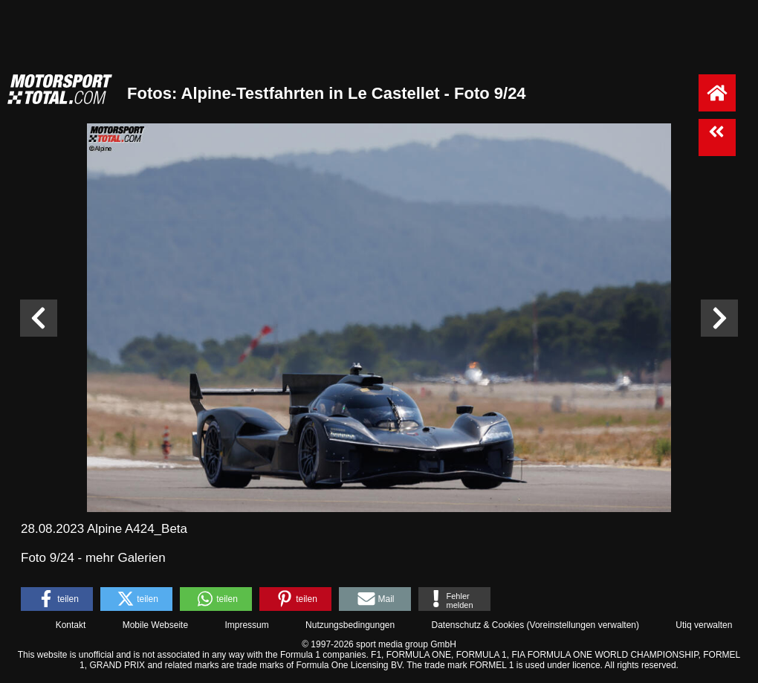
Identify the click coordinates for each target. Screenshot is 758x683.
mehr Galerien (125, 558)
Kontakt (71, 625)
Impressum (246, 625)
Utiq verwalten (704, 625)
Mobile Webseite (156, 625)
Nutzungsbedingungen (350, 625)
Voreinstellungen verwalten (583, 625)
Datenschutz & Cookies (477, 625)
